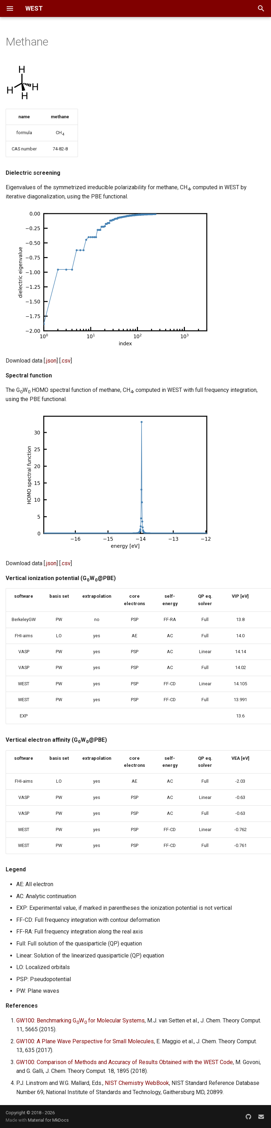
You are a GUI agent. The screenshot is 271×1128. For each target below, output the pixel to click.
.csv (66, 360)
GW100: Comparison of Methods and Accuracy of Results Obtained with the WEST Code (124, 1062)
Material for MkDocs (48, 1120)
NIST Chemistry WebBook (137, 1083)
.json (50, 360)
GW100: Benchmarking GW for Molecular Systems (80, 1020)
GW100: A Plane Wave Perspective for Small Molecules (85, 1041)
